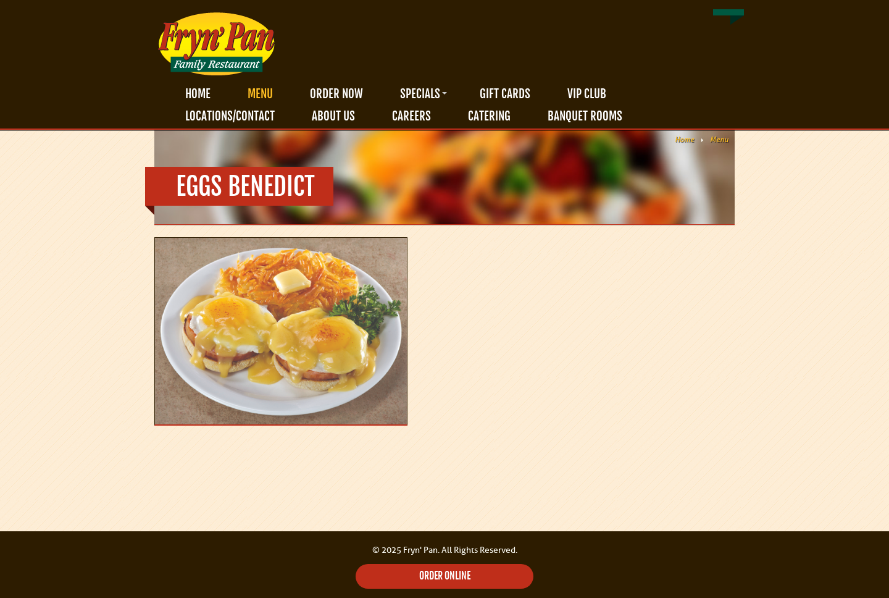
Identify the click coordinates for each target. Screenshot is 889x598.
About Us (333, 116)
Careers (411, 116)
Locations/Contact (230, 116)
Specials (420, 93)
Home (198, 93)
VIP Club (586, 93)
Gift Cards (505, 93)
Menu (260, 93)
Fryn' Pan (216, 43)
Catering (489, 116)
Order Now (336, 93)
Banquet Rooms (585, 116)
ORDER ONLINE (444, 576)
